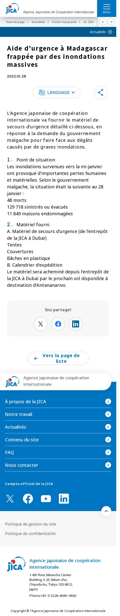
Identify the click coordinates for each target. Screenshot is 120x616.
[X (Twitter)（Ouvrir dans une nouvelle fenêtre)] (10, 499)
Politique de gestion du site (30, 524)
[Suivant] (111, 22)
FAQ (9, 452)
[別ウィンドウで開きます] (40, 324)
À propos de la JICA (25, 401)
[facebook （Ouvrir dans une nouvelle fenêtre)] (28, 499)
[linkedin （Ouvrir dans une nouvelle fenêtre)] (64, 499)
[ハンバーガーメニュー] (106, 6)
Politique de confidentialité (30, 533)
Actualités (98, 31)
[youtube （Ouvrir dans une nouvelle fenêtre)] (46, 498)
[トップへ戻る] (106, 511)
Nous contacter (21, 465)
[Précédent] (103, 22)
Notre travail (18, 414)
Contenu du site (22, 440)
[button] (56, 92)
